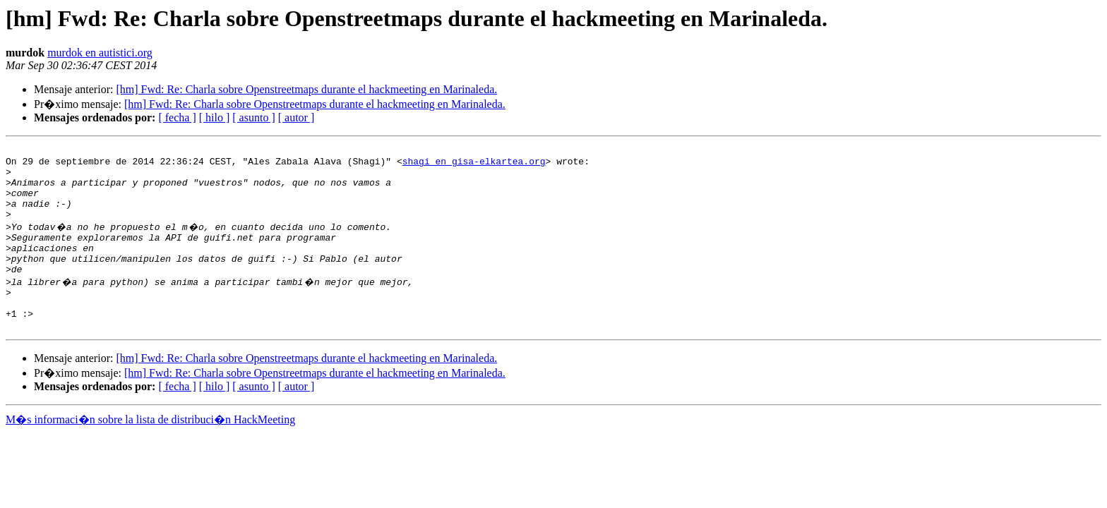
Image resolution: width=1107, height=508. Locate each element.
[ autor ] (296, 117)
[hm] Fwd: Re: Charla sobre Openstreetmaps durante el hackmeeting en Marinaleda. (306, 89)
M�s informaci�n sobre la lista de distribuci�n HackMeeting (150, 451)
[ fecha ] (177, 117)
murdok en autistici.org (99, 53)
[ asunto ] (253, 117)
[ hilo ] (214, 117)
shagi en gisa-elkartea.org (474, 165)
